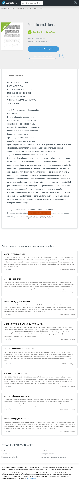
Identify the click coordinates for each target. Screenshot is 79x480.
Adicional (44, 450)
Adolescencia (5, 454)
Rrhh (3, 450)
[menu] (75, 3)
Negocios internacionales (9, 457)
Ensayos (21, 8)
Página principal (8, 8)
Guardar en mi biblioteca (43, 56)
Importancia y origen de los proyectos (53, 457)
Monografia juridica (47, 454)
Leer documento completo (43, 49)
